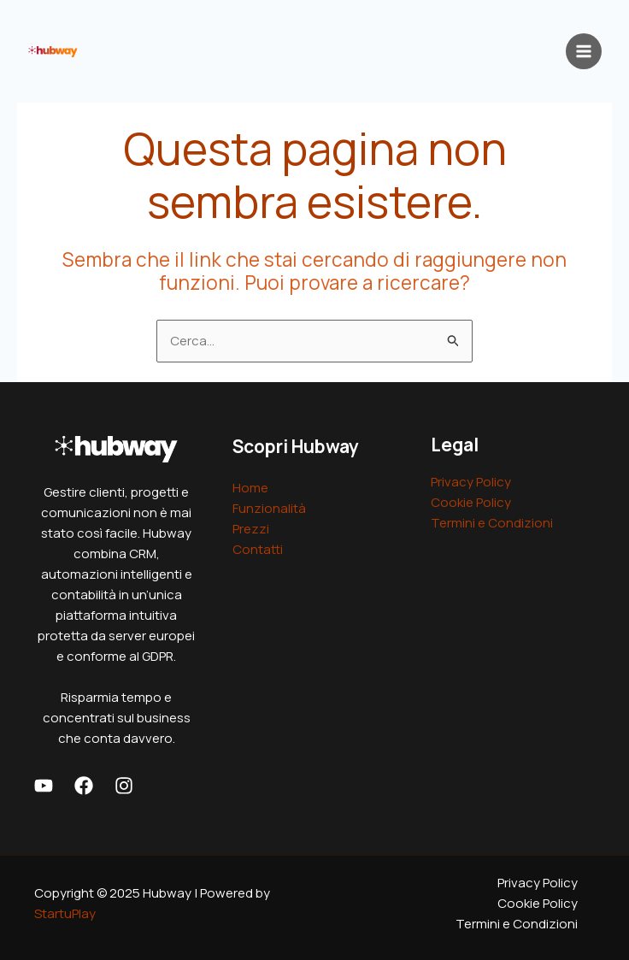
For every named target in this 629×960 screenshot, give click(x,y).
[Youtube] (43, 785)
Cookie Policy (471, 502)
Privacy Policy (471, 482)
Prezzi (250, 529)
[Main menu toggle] (584, 51)
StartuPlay (65, 913)
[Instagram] (124, 785)
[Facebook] (83, 785)
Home (250, 488)
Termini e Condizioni (492, 523)
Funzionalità (269, 508)
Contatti (257, 549)
